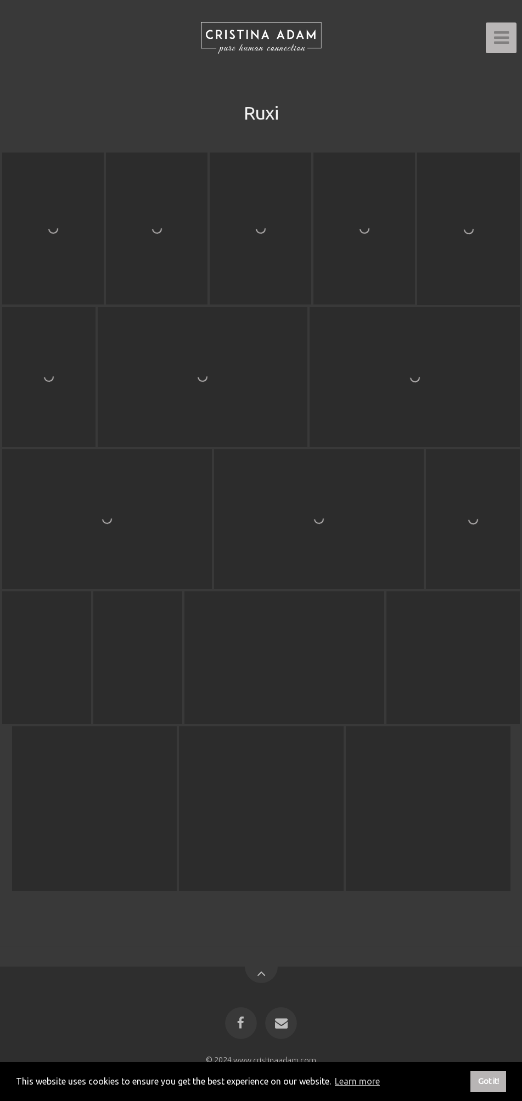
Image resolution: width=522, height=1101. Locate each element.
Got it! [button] (488, 1081)
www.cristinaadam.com (274, 1059)
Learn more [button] (357, 1081)
